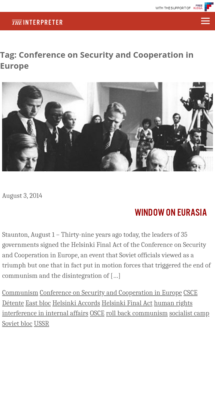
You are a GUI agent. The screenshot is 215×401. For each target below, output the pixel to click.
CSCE (190, 293)
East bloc (38, 303)
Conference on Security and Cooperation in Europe (111, 293)
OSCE (97, 313)
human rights (173, 303)
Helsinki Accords (76, 303)
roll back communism (137, 313)
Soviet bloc (17, 323)
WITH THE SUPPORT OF (173, 8)
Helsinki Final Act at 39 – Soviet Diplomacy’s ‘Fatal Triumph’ (107, 182)
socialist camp (189, 313)
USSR (41, 323)
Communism (20, 293)
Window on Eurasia (171, 213)
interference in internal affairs (45, 313)
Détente (13, 303)
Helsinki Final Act (127, 303)
